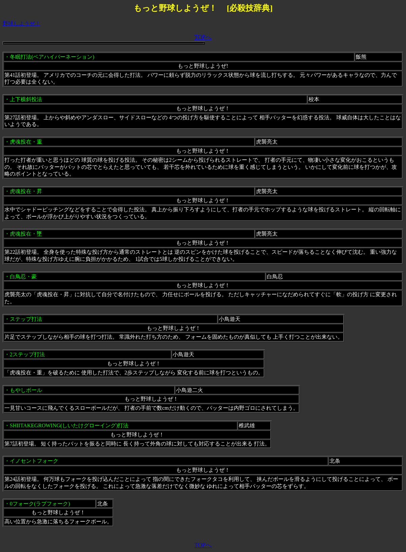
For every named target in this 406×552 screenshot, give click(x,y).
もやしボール (26, 390)
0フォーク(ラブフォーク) (40, 504)
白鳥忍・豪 (23, 276)
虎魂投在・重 (26, 142)
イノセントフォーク (34, 461)
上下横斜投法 (26, 99)
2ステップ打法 (27, 354)
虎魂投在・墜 (26, 234)
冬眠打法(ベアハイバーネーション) (52, 57)
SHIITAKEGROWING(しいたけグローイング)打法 (69, 425)
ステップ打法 (26, 319)
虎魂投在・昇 (26, 191)
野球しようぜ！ (21, 23)
